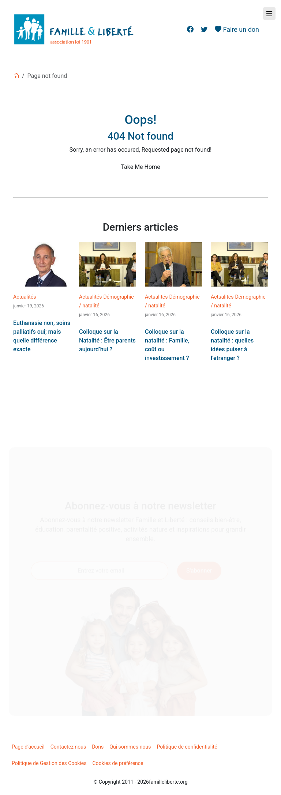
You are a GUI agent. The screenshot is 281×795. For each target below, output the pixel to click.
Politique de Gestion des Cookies (49, 763)
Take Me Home (140, 166)
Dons (98, 747)
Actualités (24, 297)
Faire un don (237, 29)
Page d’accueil (28, 747)
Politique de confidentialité (187, 747)
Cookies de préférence (118, 763)
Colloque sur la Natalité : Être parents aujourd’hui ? (107, 340)
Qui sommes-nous (130, 747)
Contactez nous (68, 747)
